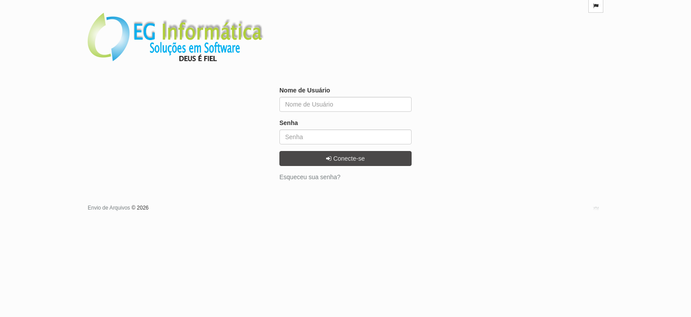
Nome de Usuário (304, 90)
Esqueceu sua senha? (310, 177)
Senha (288, 122)
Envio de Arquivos (109, 208)
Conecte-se (345, 158)
